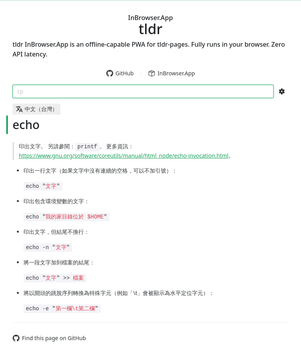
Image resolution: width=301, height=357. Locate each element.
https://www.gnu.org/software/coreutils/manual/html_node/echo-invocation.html (123, 155)
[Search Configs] (281, 91)
